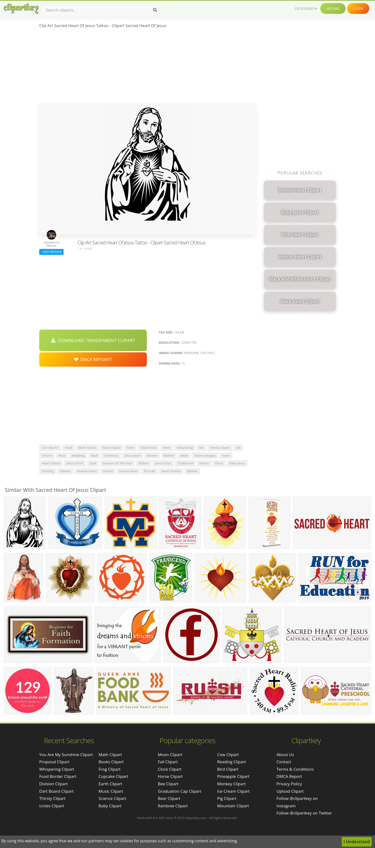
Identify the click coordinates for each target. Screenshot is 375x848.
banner (152, 455)
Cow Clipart (228, 754)
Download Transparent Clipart (93, 340)
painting (48, 471)
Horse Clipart (170, 776)
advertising (185, 447)
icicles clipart (51, 806)
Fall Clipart (168, 761)
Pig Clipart (226, 798)
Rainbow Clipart (173, 806)
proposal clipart (54, 761)
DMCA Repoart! (93, 359)
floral (219, 463)
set (201, 447)
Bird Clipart (227, 769)
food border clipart (58, 776)
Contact (283, 761)
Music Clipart (111, 791)
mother (169, 455)
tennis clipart (220, 447)
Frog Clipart (110, 769)
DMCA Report (289, 776)
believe (192, 471)
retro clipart (111, 447)
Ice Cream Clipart (233, 791)
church (47, 455)
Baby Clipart (110, 806)
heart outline (171, 471)
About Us (285, 754)
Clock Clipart (170, 769)
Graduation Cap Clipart (179, 791)
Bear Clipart (169, 798)
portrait (149, 471)
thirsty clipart (52, 798)
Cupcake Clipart (113, 776)
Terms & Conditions (295, 769)
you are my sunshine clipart (66, 754)
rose (62, 455)
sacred (108, 471)
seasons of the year (117, 463)
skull (94, 455)
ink (238, 447)
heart (226, 455)
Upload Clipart (290, 791)
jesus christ (74, 463)
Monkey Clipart (231, 783)
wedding (78, 455)
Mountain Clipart (233, 806)
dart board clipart (56, 791)
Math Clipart (110, 754)
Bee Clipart (168, 783)
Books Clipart (111, 761)
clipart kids (148, 447)
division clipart (53, 783)
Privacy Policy (289, 783)
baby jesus (237, 463)
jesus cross (163, 463)
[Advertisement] (147, 67)
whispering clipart (56, 769)
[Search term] (101, 10)
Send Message (51, 251)
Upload (333, 8)
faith (130, 447)
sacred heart (128, 471)
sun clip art (50, 447)
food (68, 447)
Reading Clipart (231, 761)
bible (184, 455)
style (92, 463)
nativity (65, 471)
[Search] (155, 10)
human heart (87, 471)
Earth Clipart (110, 783)
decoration (133, 455)
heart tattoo (51, 463)
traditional (185, 463)
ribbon (143, 463)
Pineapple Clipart (233, 776)
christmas (111, 455)
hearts (204, 463)
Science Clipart (112, 798)
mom (167, 447)
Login (358, 8)
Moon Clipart (170, 754)
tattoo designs (204, 455)
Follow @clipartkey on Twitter (304, 813)
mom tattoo (87, 447)
